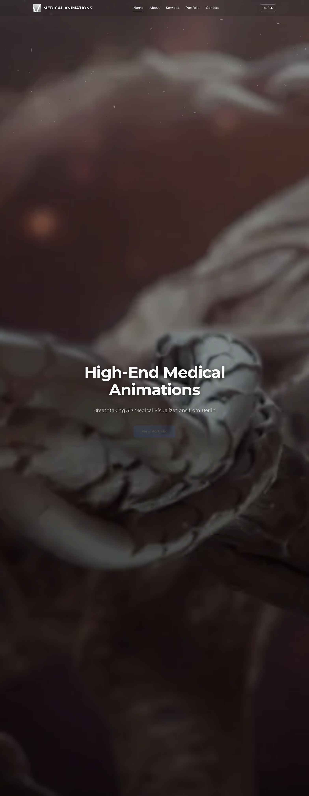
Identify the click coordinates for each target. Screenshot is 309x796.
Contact (212, 8)
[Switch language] (268, 7)
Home (138, 8)
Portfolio (192, 8)
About (155, 8)
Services (172, 8)
